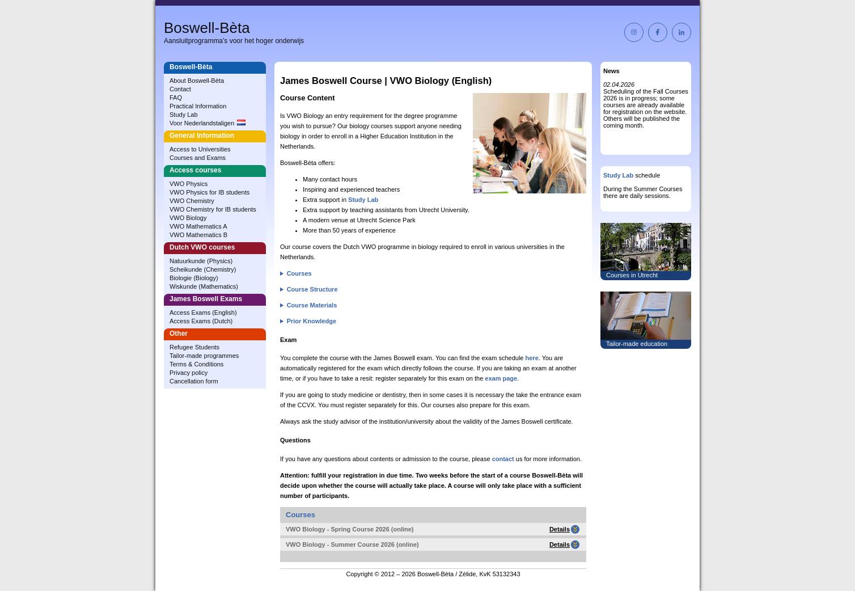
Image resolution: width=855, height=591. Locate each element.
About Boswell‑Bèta (197, 80)
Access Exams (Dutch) (201, 321)
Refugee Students (194, 347)
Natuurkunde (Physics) (201, 260)
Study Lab (184, 114)
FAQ (176, 97)
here (532, 357)
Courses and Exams (198, 157)
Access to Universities (200, 149)
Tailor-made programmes (204, 355)
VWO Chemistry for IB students (213, 209)
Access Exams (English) (203, 312)
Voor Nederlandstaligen (208, 123)
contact (503, 458)
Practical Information (198, 106)
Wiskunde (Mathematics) (204, 286)
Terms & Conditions (196, 364)
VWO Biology (188, 217)
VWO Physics (189, 183)
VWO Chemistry (192, 200)
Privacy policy (189, 372)
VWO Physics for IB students (209, 192)
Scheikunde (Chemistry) (203, 269)
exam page (501, 378)
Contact (180, 89)
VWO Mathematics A (198, 226)
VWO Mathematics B (198, 234)
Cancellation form (194, 381)
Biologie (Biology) (194, 278)
